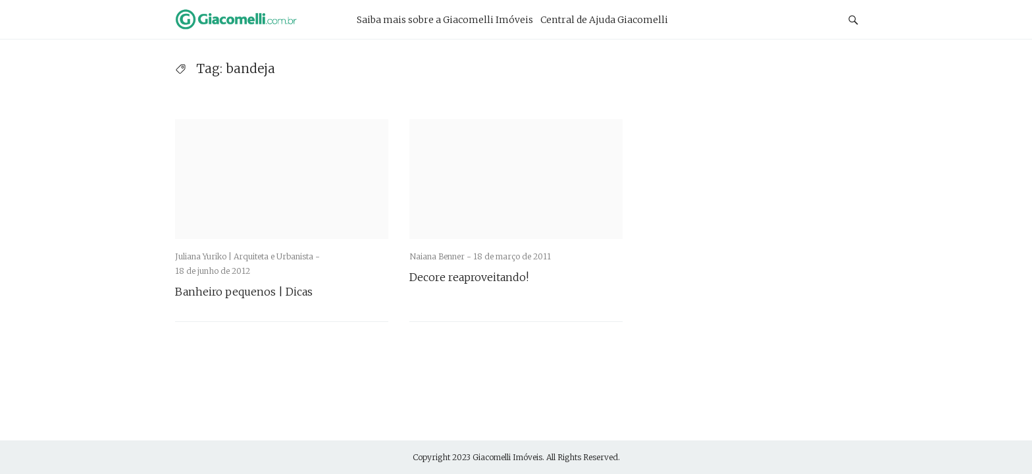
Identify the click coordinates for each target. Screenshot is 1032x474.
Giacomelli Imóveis (507, 457)
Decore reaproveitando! (469, 277)
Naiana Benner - (441, 256)
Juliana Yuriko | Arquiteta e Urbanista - (247, 256)
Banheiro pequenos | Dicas (244, 291)
